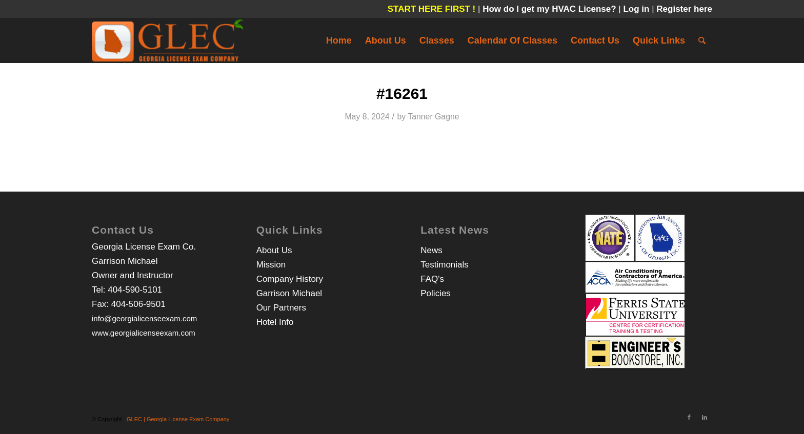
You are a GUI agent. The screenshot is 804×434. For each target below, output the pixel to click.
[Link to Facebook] (689, 417)
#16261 (402, 93)
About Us (274, 250)
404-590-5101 (135, 290)
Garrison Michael (289, 293)
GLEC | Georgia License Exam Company (178, 419)
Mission (271, 265)
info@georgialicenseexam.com (144, 318)
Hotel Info (275, 322)
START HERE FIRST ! (432, 9)
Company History (289, 279)
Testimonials (444, 265)
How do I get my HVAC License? (550, 9)
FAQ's (432, 279)
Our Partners (281, 308)
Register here (684, 9)
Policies (435, 293)
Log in (637, 9)
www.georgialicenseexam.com (143, 332)
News (431, 250)
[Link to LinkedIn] (704, 417)
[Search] (702, 40)
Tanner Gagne (433, 116)
